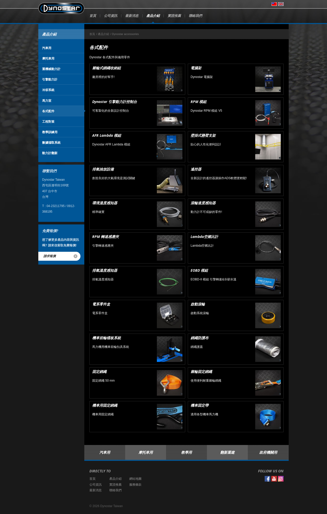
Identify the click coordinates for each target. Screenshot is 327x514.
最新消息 (131, 15)
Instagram (281, 479)
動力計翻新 (49, 153)
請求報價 (49, 256)
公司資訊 (110, 15)
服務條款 (135, 484)
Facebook (267, 479)
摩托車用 (48, 58)
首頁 (92, 15)
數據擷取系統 (51, 142)
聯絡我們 (195, 15)
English (281, 4)
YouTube (274, 479)
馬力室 (46, 100)
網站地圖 (135, 479)
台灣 (274, 4)
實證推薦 (174, 15)
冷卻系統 (48, 90)
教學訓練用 (49, 132)
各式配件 (48, 111)
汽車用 (46, 48)
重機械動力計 (51, 69)
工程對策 (48, 121)
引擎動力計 (49, 79)
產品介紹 (153, 15)
